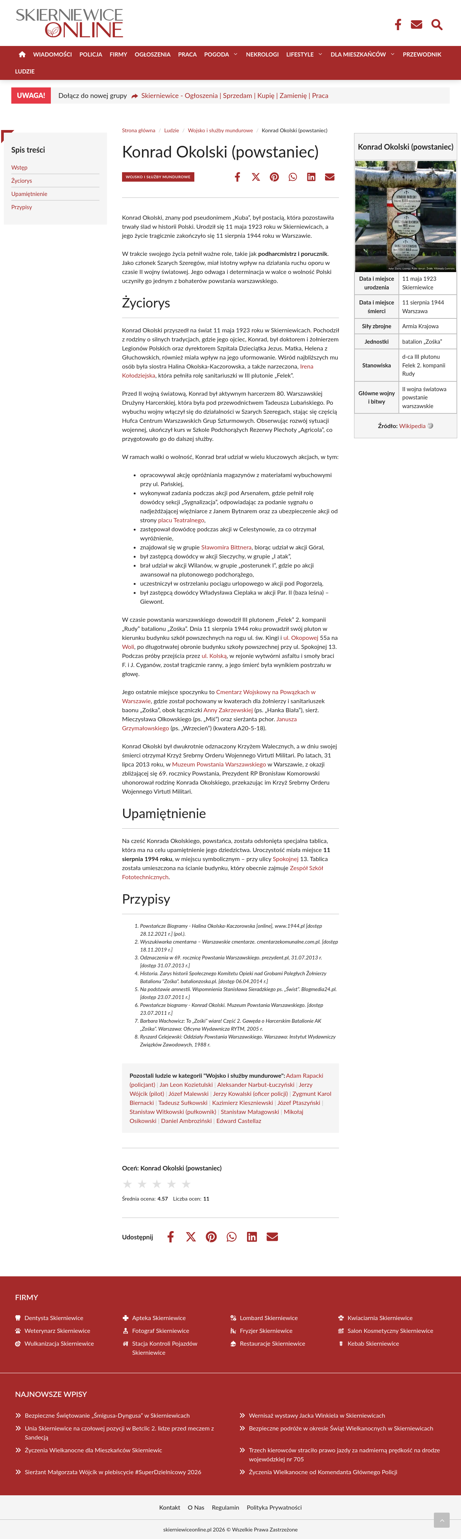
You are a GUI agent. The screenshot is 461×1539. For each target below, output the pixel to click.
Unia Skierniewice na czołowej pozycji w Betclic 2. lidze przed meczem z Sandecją (119, 1432)
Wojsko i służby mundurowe (220, 130)
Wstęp (19, 167)
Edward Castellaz (238, 1120)
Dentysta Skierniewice (53, 1317)
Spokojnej (285, 858)
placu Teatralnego (181, 519)
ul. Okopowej (301, 637)
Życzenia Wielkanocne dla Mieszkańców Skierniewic (93, 1449)
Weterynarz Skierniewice (57, 1330)
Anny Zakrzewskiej (228, 709)
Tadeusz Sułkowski (183, 1102)
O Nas (196, 1507)
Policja (90, 54)
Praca (187, 54)
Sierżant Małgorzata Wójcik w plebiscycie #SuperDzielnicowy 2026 (113, 1471)
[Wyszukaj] (436, 23)
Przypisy (21, 206)
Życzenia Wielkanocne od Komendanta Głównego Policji (323, 1471)
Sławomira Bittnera (226, 547)
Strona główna (139, 130)
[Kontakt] (416, 24)
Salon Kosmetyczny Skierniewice (391, 1330)
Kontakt (169, 1507)
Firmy (118, 54)
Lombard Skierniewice (269, 1317)
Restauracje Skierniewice (272, 1343)
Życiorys (21, 180)
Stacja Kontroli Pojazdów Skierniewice (164, 1348)
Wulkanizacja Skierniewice (59, 1343)
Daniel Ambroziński (186, 1120)
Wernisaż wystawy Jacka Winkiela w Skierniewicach (317, 1415)
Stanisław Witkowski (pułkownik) (173, 1111)
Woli (128, 646)
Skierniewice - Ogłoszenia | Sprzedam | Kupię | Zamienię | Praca (234, 95)
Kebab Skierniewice (373, 1343)
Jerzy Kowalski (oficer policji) (250, 1093)
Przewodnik (422, 54)
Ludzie (25, 71)
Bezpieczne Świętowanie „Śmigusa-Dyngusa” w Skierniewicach (107, 1415)
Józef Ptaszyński (299, 1102)
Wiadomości (52, 54)
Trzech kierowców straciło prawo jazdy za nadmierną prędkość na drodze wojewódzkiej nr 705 (344, 1454)
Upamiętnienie (29, 193)
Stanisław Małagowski (250, 1111)
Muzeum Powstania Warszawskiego (219, 764)
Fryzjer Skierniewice (266, 1330)
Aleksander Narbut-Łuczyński (256, 1084)
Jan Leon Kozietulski (186, 1084)
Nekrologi (262, 54)
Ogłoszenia (153, 54)
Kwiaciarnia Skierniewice (380, 1317)
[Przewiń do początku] (442, 1520)
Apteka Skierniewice (159, 1317)
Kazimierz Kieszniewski (242, 1102)
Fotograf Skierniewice (160, 1330)
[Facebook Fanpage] (395, 24)
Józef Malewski (189, 1093)
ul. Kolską (213, 655)
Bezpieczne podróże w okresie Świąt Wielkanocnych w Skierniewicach (341, 1428)
